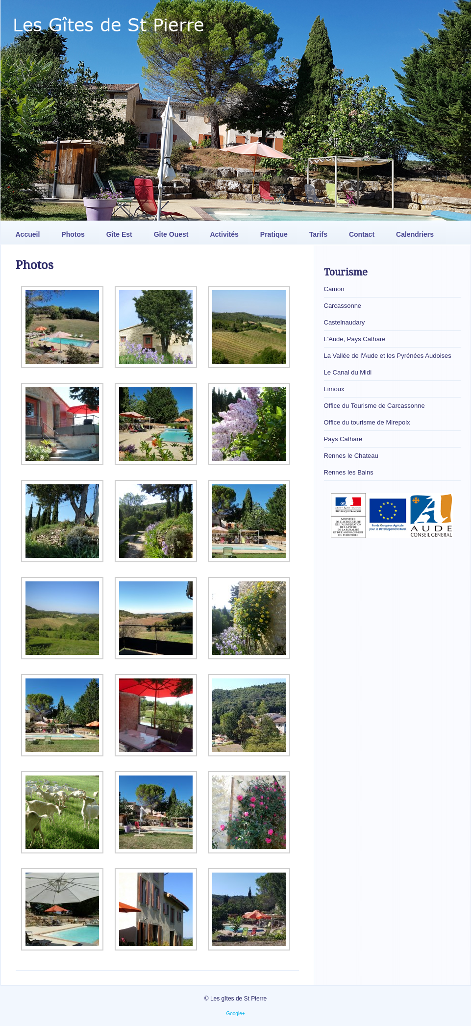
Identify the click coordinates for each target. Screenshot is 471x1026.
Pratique (274, 234)
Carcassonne (343, 305)
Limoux (334, 389)
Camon (334, 289)
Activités (224, 234)
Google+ (235, 1013)
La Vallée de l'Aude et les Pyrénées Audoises (387, 355)
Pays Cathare (343, 439)
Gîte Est (119, 234)
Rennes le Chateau (351, 455)
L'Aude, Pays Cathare (355, 339)
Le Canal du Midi (348, 372)
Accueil (28, 234)
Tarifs (318, 234)
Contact (361, 234)
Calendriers (415, 234)
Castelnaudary (344, 322)
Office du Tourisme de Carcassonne (374, 405)
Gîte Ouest (171, 234)
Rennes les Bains (348, 472)
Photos (72, 234)
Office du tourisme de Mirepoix (367, 422)
